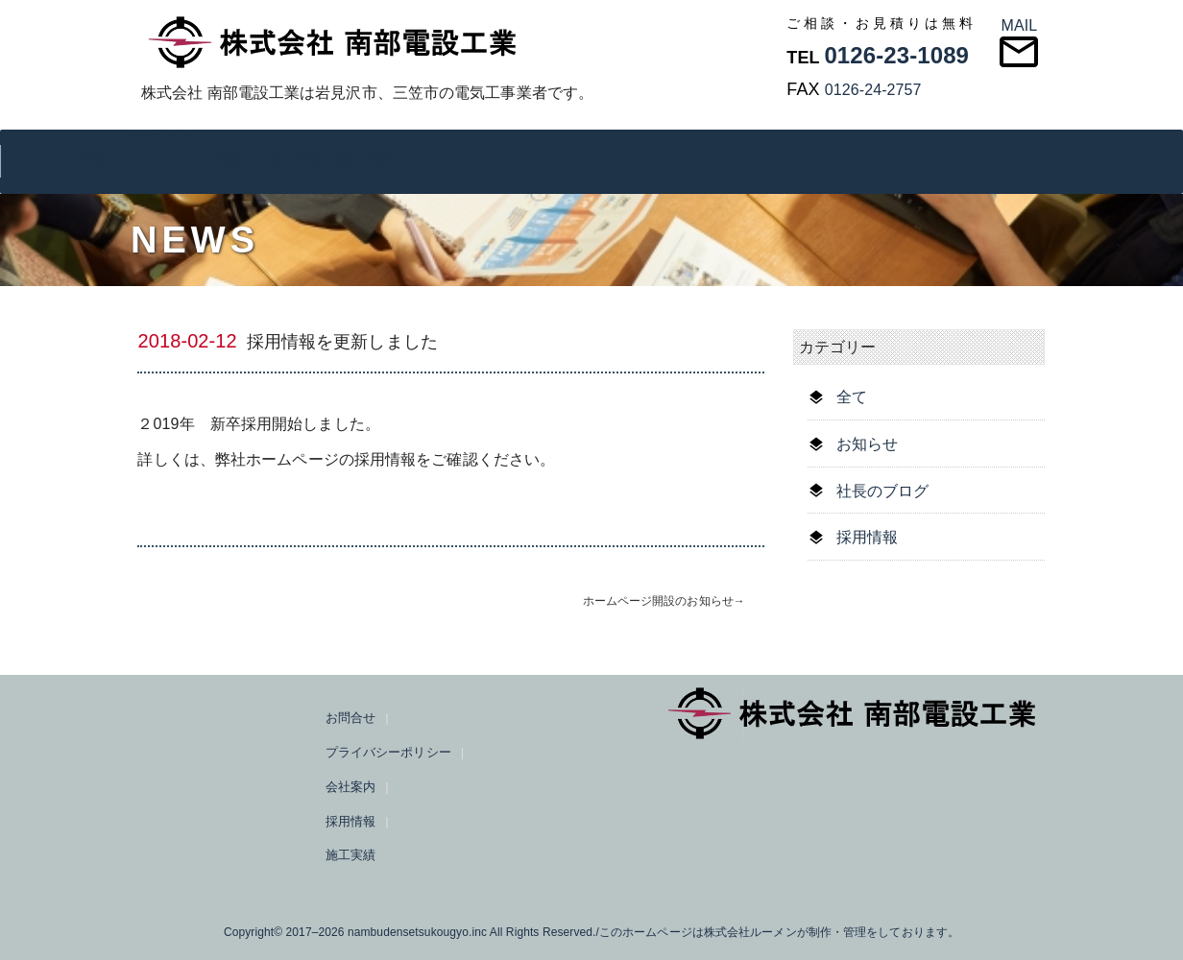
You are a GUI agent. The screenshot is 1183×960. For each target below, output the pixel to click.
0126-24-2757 (873, 90)
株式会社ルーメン (750, 932)
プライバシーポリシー (159, 161)
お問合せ (92, 159)
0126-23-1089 (896, 55)
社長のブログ (883, 491)
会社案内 (227, 159)
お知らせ (867, 444)
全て (851, 397)
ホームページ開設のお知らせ (658, 601)
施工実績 (363, 159)
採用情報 (295, 159)
